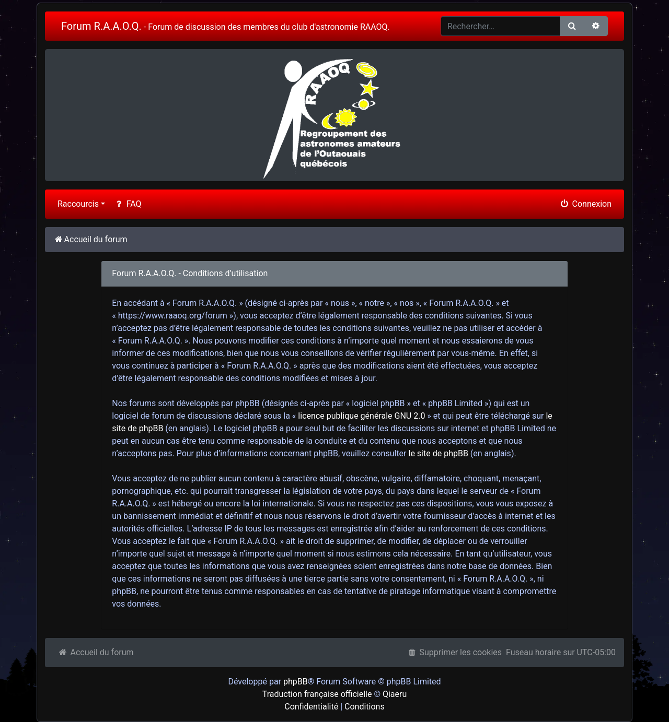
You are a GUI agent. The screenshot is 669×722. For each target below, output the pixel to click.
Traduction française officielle (317, 694)
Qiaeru (395, 694)
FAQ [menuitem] (127, 204)
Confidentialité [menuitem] (311, 707)
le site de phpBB (438, 453)
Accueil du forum (95, 652)
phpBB (295, 682)
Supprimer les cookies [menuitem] (454, 652)
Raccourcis (78, 204)
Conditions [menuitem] (364, 707)
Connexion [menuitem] (585, 204)
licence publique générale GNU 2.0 (361, 416)
